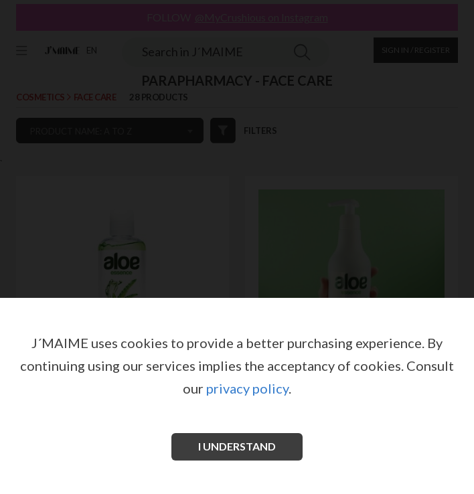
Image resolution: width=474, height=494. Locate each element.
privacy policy (247, 388)
